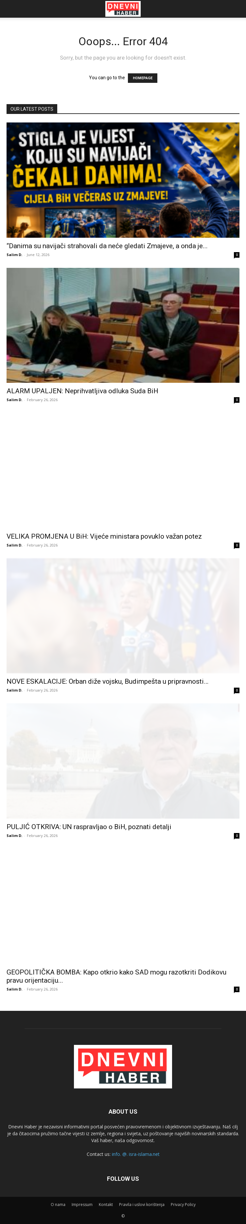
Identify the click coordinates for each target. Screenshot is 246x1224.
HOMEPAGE (142, 78)
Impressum (82, 1204)
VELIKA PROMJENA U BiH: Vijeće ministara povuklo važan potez (104, 536)
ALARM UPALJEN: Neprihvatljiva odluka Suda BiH (82, 391)
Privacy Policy (183, 1204)
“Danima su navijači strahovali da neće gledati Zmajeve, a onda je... (107, 246)
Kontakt (106, 1204)
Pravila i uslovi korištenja (142, 1204)
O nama (58, 1204)
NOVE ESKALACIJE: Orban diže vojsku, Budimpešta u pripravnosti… (107, 681)
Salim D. (14, 254)
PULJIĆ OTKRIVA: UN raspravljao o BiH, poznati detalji (89, 827)
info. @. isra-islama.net (136, 1154)
